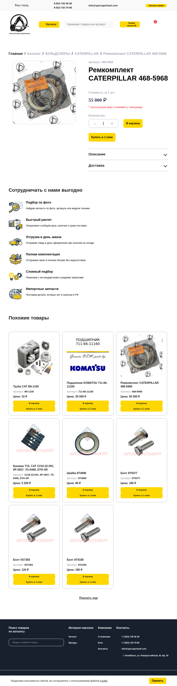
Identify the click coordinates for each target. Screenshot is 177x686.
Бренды (73, 643)
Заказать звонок (156, 5)
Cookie (104, 680)
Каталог (73, 637)
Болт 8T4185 (75, 559)
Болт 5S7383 (21, 559)
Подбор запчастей (129, 24)
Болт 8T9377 (128, 473)
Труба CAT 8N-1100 (26, 386)
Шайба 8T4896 (76, 473)
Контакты (103, 649)
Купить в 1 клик (102, 137)
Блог (100, 643)
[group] (44, 92)
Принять (158, 680)
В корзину (133, 123)
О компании (104, 637)
